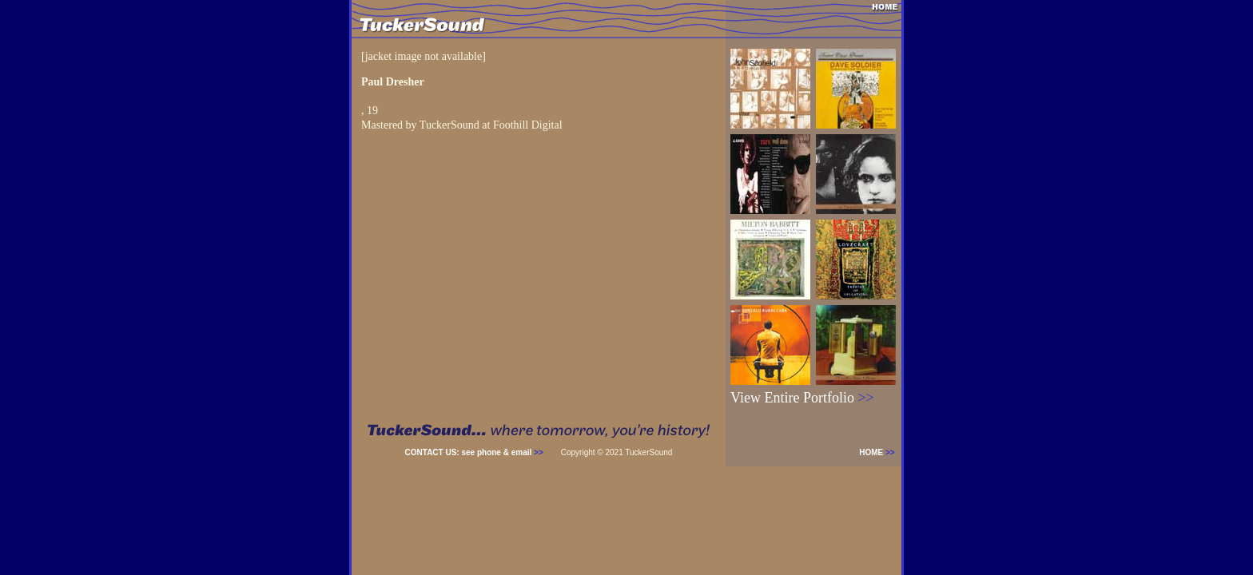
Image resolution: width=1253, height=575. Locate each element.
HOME (880, 452)
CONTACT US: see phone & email (474, 452)
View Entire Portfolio (802, 398)
